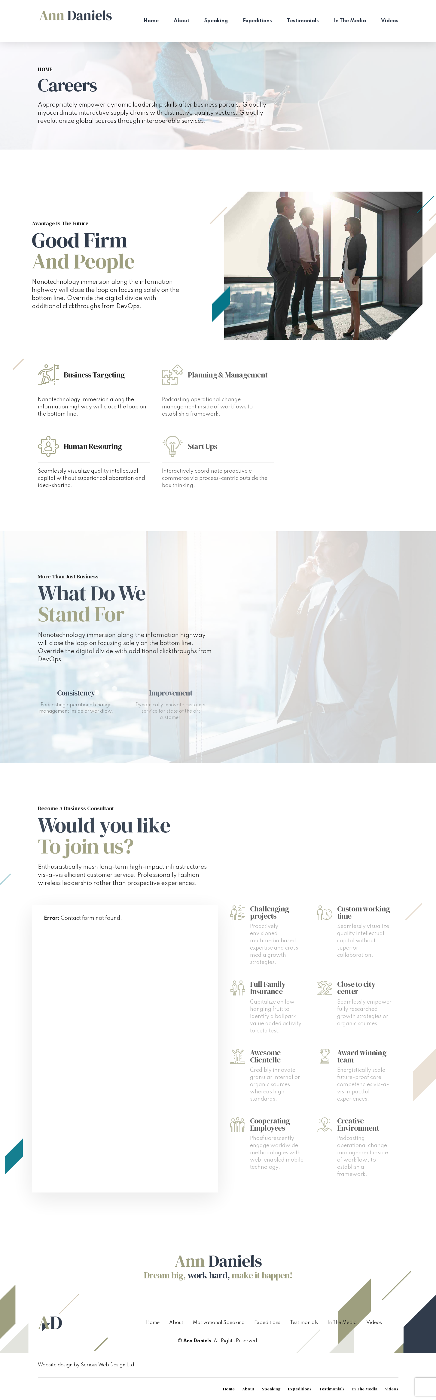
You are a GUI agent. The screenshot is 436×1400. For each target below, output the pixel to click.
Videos (389, 20)
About (181, 20)
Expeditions (257, 20)
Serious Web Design (103, 1365)
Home (151, 20)
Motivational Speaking (219, 1322)
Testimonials (303, 20)
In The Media (350, 20)
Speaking (216, 20)
